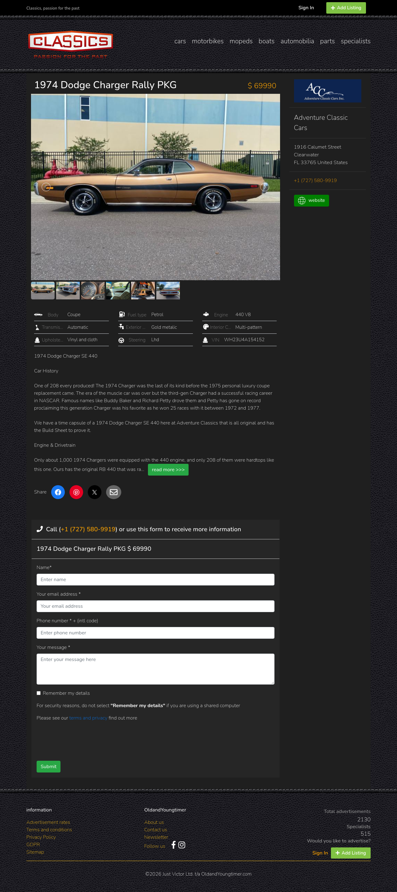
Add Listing (346, 8)
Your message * (53, 647)
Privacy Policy (41, 837)
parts (327, 41)
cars (180, 41)
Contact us (155, 829)
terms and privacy (89, 718)
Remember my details (66, 693)
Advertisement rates (48, 822)
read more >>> (168, 469)
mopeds (241, 41)
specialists (356, 41)
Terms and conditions (49, 829)
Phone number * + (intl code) (67, 620)
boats (267, 41)
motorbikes (208, 41)
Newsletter (156, 837)
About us (154, 822)
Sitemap (35, 852)
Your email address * (59, 594)
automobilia (297, 41)
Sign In (306, 7)
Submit (48, 766)
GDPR (33, 844)
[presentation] (145, 739)
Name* (44, 567)
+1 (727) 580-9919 (88, 529)
